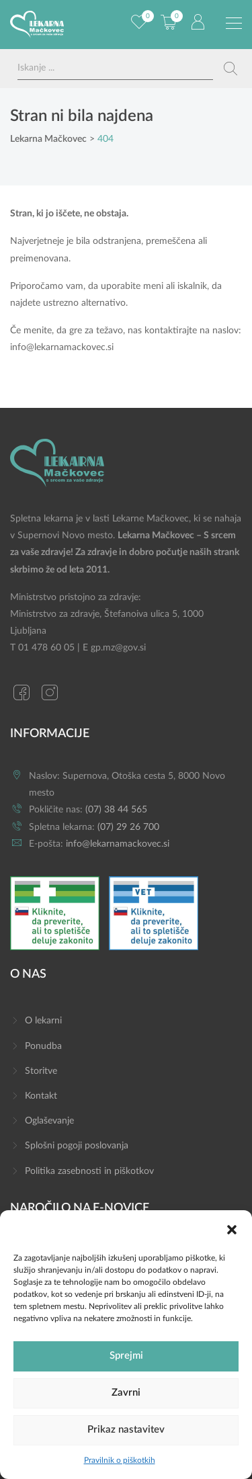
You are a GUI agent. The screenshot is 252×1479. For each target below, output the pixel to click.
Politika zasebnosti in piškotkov (89, 1171)
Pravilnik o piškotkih (119, 1460)
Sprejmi (126, 1356)
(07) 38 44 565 (116, 809)
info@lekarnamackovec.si (62, 347)
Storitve (41, 1071)
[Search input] (115, 68)
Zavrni (126, 1393)
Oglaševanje (49, 1121)
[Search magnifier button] (230, 68)
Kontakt (41, 1096)
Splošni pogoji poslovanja (76, 1145)
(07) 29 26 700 (128, 827)
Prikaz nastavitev (126, 1430)
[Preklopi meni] (234, 23)
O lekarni (43, 1020)
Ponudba (43, 1046)
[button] (232, 1229)
